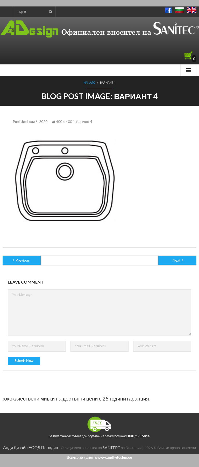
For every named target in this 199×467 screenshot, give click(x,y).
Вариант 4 (84, 122)
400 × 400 (64, 122)
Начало (89, 82)
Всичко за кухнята (99, 457)
